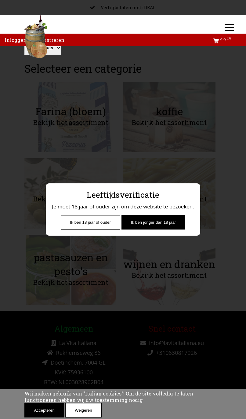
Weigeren (83, 410)
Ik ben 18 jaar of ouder (90, 222)
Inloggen (16, 40)
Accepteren (44, 410)
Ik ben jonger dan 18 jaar (153, 222)
